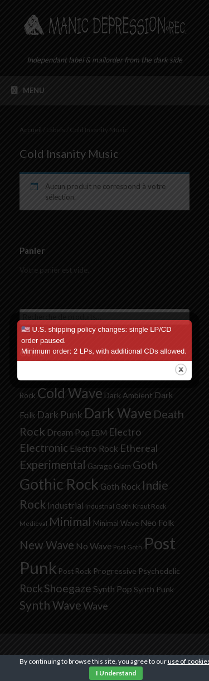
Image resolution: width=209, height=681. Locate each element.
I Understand (116, 673)
